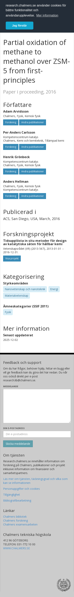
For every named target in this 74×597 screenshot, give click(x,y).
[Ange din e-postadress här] (37, 434)
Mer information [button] (47, 15)
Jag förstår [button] (19, 25)
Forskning (10, 122)
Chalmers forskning (15, 520)
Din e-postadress (14, 428)
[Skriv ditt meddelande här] (37, 406)
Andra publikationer (32, 122)
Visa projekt (12, 258)
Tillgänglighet (11, 494)
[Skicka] (18, 443)
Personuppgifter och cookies (21, 489)
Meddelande (10, 386)
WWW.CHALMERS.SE (16, 548)
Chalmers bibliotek (15, 516)
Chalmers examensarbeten (20, 524)
